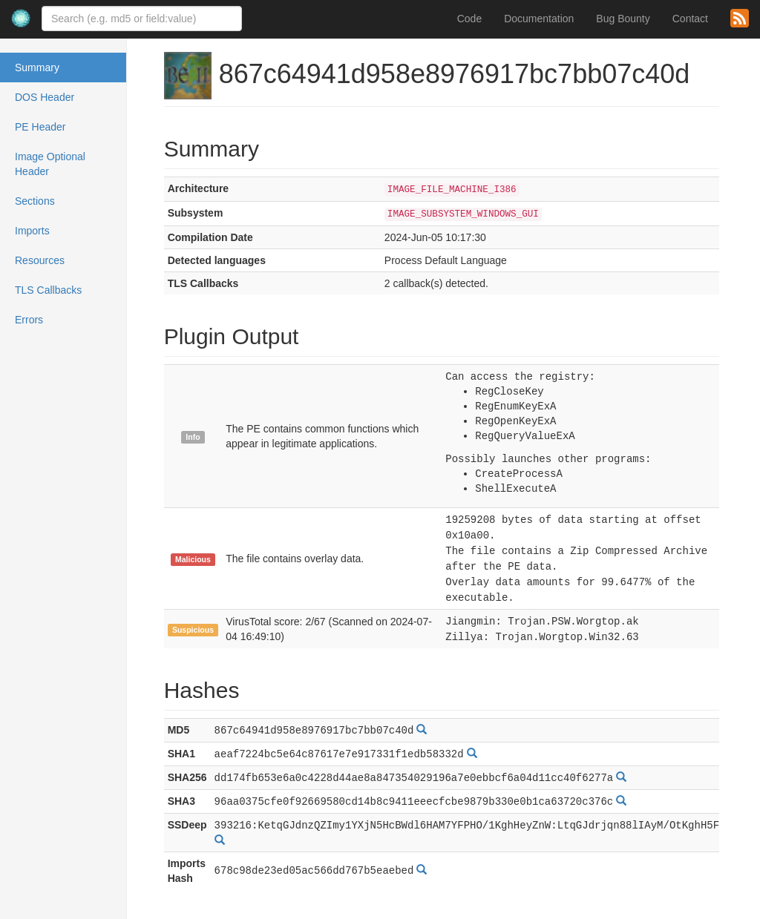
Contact (690, 18)
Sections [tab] (35, 201)
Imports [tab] (32, 231)
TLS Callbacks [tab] (48, 290)
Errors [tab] (29, 320)
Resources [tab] (40, 260)
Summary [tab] (37, 67)
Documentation (539, 18)
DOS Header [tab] (44, 97)
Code (469, 18)
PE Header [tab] (40, 127)
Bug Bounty (622, 18)
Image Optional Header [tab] (50, 164)
